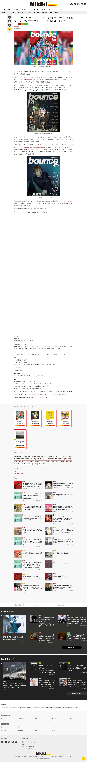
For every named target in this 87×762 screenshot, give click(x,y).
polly (15, 463)
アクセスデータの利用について (28, 748)
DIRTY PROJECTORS (28, 461)
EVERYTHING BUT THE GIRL (22, 458)
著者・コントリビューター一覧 (28, 742)
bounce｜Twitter (19, 473)
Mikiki (15, 604)
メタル (24, 12)
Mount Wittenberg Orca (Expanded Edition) (31, 147)
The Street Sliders (45, 461)
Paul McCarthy (42, 145)
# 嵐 (76, 707)
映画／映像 (44, 12)
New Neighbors (28, 79)
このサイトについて (26, 741)
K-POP (18, 12)
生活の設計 (45, 456)
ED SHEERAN (36, 456)
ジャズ (29, 12)
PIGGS (33, 458)
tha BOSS (63, 456)
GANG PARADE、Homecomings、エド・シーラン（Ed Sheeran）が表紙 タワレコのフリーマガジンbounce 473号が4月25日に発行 (40, 605)
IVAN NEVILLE (40, 458)
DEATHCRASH (50, 458)
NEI (19, 463)
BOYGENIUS (55, 461)
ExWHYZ (62, 461)
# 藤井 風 (29, 707)
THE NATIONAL (59, 458)
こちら (38, 212)
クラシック (36, 12)
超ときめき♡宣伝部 (27, 463)
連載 (23, 10)
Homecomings (27, 456)
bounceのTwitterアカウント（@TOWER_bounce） (45, 394)
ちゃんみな (69, 461)
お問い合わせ (24, 744)
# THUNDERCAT (50, 707)
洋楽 (13, 12)
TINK (68, 456)
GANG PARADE (18, 456)
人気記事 (43, 10)
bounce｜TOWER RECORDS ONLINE (24, 471)
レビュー (29, 10)
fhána (35, 463)
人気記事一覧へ (72, 647)
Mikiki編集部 (16, 26)
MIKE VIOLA (17, 461)
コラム (9, 10)
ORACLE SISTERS (54, 456)
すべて (3, 12)
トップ (3, 10)
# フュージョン (13, 707)
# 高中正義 (5, 707)
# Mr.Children (37, 707)
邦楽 (8, 12)
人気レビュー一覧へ (77, 693)
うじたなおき (41, 463)
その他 (56, 12)
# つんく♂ (58, 707)
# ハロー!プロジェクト (68, 707)
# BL (43, 707)
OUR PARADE (40, 77)
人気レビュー (50, 10)
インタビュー (16, 10)
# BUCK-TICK (22, 707)
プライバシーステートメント (28, 746)
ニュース (36, 10)
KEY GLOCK (68, 458)
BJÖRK (37, 461)
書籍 (51, 12)
